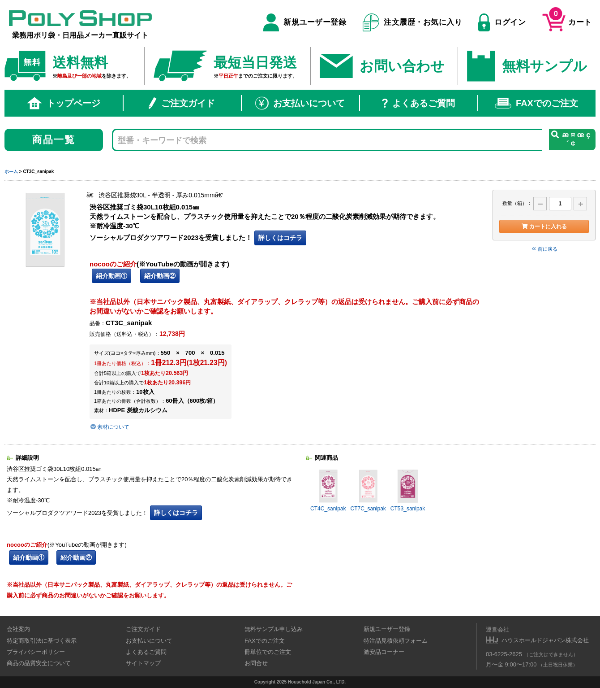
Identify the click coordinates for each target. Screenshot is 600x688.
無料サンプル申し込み (273, 629)
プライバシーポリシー (36, 652)
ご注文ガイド (182, 103)
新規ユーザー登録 (304, 22)
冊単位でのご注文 (267, 652)
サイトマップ (143, 663)
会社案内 (18, 629)
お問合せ (256, 663)
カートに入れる (543, 226)
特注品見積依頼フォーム (396, 640)
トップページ (63, 103)
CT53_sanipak (407, 490)
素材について (109, 427)
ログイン (502, 22)
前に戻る (544, 249)
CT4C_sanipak (328, 490)
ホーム (11, 171)
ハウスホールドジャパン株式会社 (545, 640)
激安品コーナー (384, 652)
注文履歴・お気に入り (413, 22)
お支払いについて (300, 103)
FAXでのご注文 (536, 103)
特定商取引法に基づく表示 (42, 640)
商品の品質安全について (39, 663)
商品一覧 (54, 139)
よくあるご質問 (418, 103)
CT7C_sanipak (368, 490)
